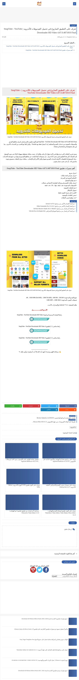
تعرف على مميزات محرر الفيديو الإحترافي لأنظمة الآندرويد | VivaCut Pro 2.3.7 (14, 453)
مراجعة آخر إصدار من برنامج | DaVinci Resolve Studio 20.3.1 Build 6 (54, 208)
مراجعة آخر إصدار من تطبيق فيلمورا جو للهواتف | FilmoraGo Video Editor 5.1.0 (15, 479)
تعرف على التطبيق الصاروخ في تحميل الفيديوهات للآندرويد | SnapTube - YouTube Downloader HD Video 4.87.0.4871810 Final (39, 46)
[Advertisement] (39, 68)
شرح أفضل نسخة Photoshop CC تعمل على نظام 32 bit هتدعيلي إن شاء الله (47, 657)
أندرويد (73, 25)
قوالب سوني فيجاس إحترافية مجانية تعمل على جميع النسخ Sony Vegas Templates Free (44, 605)
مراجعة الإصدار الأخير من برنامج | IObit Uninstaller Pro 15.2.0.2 (55, 206)
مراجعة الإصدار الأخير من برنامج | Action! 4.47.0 (60, 204)
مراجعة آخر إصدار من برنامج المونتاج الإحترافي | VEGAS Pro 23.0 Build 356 (51, 211)
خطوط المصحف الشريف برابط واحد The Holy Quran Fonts (51, 647)
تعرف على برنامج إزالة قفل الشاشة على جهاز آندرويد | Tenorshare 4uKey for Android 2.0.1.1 (42, 616)
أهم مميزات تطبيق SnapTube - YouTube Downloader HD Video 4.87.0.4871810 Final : (49, 50)
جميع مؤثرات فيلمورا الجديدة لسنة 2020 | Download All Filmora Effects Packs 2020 (45, 584)
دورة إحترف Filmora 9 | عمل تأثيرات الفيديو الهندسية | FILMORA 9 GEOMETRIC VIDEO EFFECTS (40, 626)
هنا (71, 519)
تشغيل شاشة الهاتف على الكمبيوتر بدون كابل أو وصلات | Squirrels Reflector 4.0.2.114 (40, 453)
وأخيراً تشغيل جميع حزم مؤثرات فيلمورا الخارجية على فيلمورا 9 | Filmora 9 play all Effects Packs (41, 595)
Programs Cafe (58, 677)
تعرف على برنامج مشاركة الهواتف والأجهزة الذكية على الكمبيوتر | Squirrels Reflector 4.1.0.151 (65, 453)
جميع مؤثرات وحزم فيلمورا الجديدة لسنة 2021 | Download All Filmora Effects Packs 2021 (43, 636)
